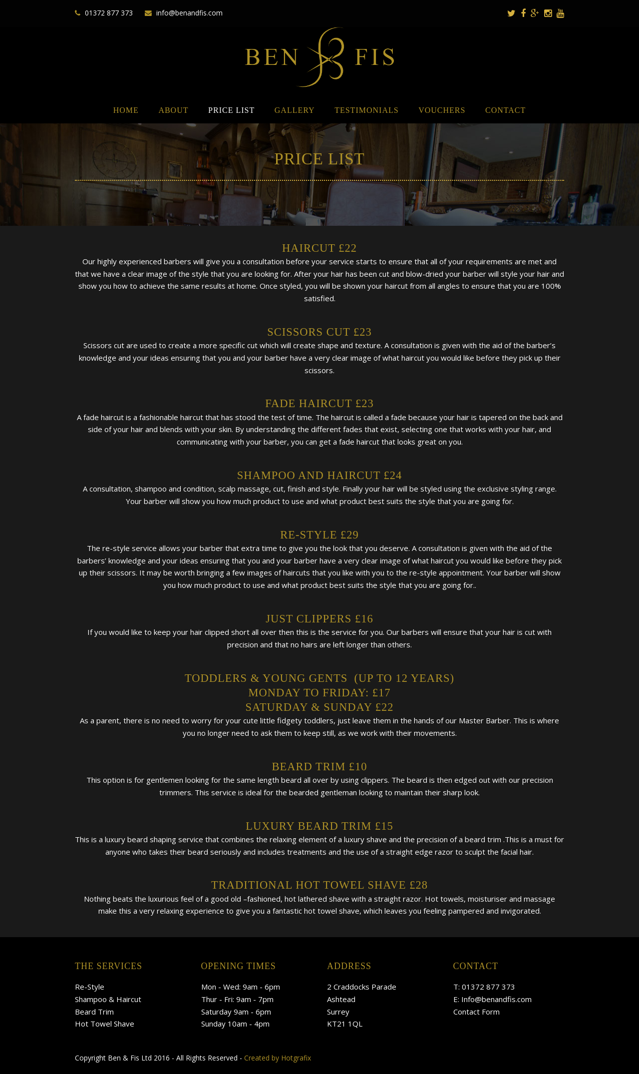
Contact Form (476, 1012)
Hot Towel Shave (104, 1024)
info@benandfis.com (189, 12)
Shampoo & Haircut (108, 999)
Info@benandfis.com (496, 999)
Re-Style (89, 987)
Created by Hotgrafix (277, 1058)
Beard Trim (94, 1012)
